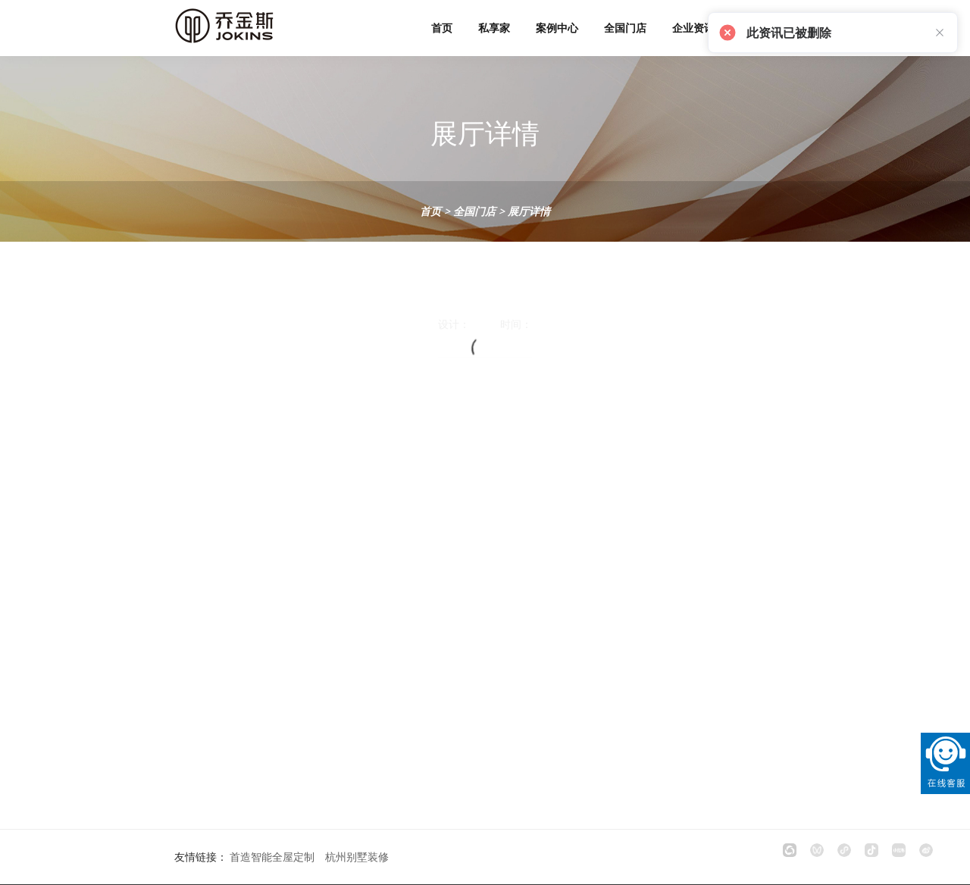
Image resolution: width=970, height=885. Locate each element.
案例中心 (557, 27)
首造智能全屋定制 (272, 856)
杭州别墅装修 (357, 856)
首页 (441, 27)
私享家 (494, 27)
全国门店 (625, 27)
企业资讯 (693, 27)
